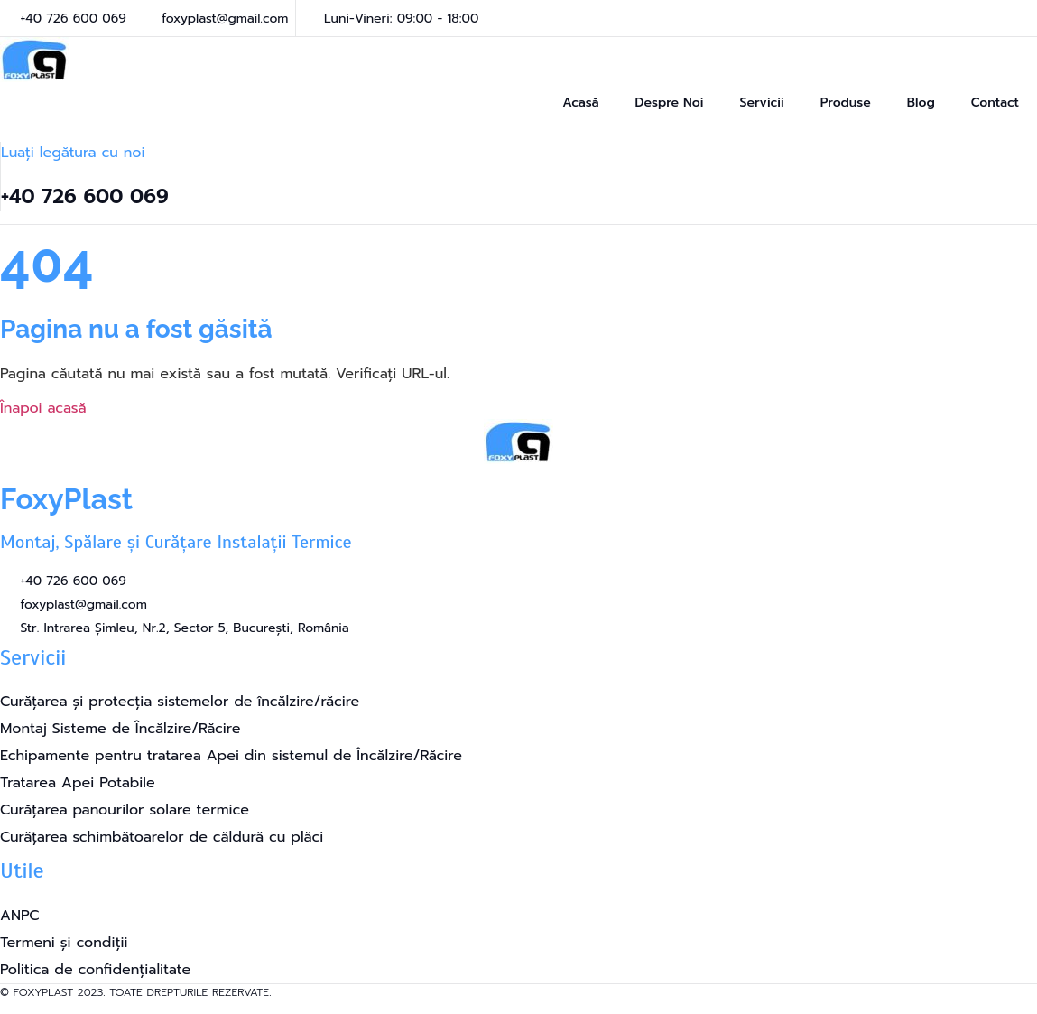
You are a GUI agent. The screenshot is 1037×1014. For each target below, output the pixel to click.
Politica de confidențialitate (95, 970)
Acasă (580, 102)
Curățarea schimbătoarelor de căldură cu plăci (161, 837)
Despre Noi (669, 102)
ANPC (20, 915)
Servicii (761, 102)
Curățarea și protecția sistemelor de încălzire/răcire (179, 701)
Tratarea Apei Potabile (77, 783)
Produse (845, 102)
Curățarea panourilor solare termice (124, 810)
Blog (921, 102)
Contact (995, 102)
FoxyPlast (66, 499)
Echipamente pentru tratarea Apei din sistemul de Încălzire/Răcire (231, 756)
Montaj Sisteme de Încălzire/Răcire (120, 729)
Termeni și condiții (63, 943)
